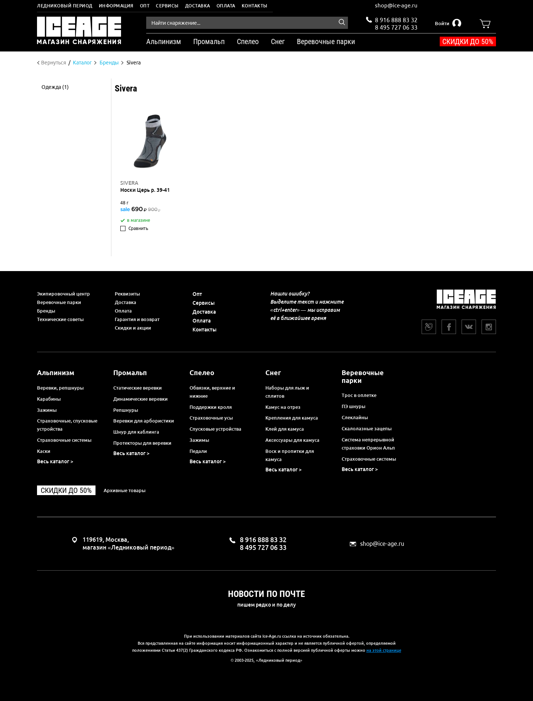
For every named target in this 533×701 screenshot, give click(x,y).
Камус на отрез (283, 407)
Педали (198, 451)
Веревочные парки (59, 302)
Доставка (197, 5)
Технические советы (60, 319)
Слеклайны (355, 417)
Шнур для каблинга (136, 431)
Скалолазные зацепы (367, 428)
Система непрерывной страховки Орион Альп (368, 443)
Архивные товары (124, 490)
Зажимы (47, 410)
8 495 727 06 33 (396, 26)
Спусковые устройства (215, 428)
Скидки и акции (133, 327)
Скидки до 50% (467, 41)
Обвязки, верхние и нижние (212, 391)
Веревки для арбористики (143, 420)
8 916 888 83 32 (396, 20)
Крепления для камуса (291, 417)
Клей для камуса (284, 428)
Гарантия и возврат (137, 319)
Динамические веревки (140, 398)
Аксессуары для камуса (292, 440)
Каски (43, 451)
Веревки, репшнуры (60, 387)
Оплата (226, 5)
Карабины (49, 398)
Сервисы (167, 5)
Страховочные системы (64, 440)
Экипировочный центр (63, 293)
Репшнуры (125, 410)
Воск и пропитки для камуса (289, 455)
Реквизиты (127, 293)
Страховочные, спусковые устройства (67, 424)
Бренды (46, 310)
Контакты (255, 5)
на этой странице (383, 650)
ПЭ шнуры (353, 406)
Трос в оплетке (359, 395)
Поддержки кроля (211, 407)
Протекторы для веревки (142, 442)
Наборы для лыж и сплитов (287, 391)
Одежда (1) (55, 87)
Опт (145, 5)
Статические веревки (137, 387)
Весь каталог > (55, 461)
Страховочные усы (211, 417)
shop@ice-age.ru (396, 5)
